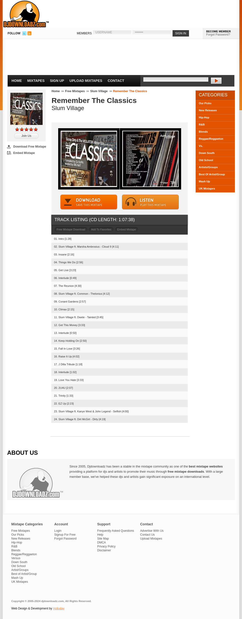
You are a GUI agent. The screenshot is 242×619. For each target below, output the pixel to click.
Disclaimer (104, 550)
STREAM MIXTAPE (150, 202)
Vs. (201, 145)
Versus (15, 558)
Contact (116, 81)
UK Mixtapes (207, 188)
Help (100, 534)
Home (17, 81)
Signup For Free (65, 534)
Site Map (103, 538)
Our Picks (205, 103)
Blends (203, 131)
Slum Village (99, 91)
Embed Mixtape (24, 153)
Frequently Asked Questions (115, 530)
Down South (207, 153)
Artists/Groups (208, 167)
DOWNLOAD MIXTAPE (88, 202)
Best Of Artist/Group (212, 174)
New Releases (208, 110)
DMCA (101, 542)
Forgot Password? (218, 34)
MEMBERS (84, 33)
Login (57, 530)
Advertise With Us (151, 530)
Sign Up (57, 81)
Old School (206, 160)
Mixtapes (36, 81)
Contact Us (147, 534)
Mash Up (204, 181)
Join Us (26, 136)
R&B (202, 124)
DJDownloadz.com (26, 14)
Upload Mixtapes (85, 81)
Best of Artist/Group (24, 574)
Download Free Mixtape (29, 146)
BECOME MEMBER (218, 31)
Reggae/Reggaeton (211, 138)
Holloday (59, 608)
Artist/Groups (19, 570)
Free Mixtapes (75, 91)
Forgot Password (65, 538)
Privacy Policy (106, 546)
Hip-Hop (204, 117)
